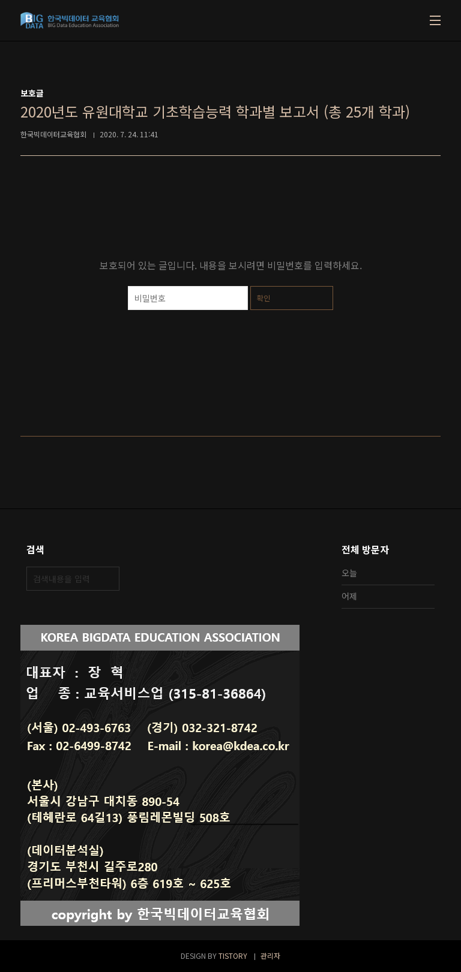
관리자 (270, 955)
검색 (107, 578)
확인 (263, 298)
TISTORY (232, 955)
